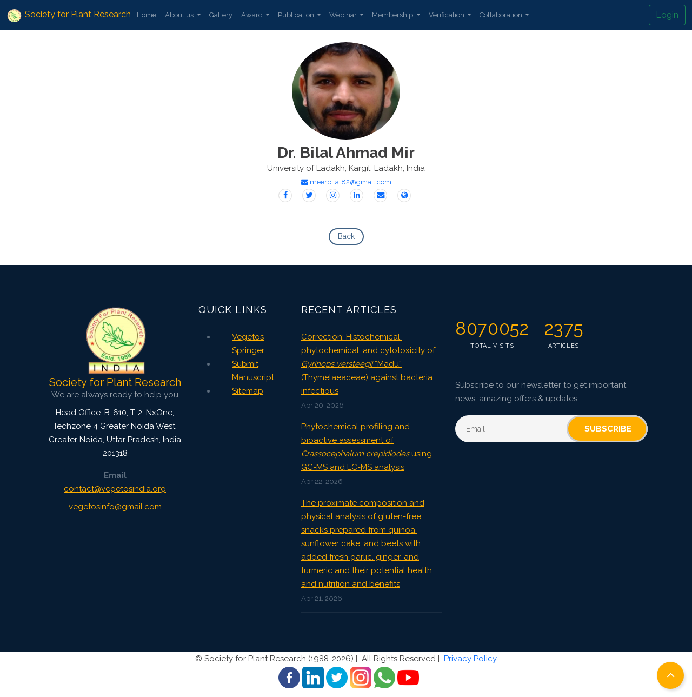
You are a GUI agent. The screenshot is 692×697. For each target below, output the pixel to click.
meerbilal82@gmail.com (346, 182)
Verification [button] (447, 15)
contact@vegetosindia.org (115, 489)
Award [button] (252, 15)
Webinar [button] (343, 15)
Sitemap (247, 391)
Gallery (220, 15)
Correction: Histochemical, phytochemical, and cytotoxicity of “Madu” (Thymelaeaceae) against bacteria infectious (368, 364)
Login (667, 15)
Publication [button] (297, 15)
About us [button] (180, 15)
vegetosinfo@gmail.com (115, 507)
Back (346, 236)
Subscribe (607, 429)
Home (146, 15)
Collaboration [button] (502, 15)
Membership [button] (393, 15)
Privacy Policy (470, 658)
